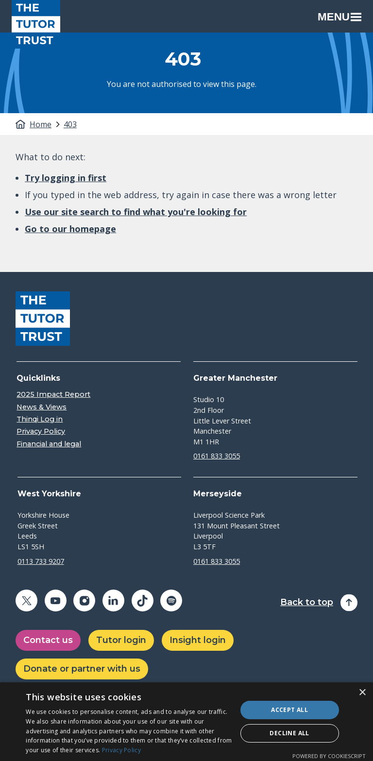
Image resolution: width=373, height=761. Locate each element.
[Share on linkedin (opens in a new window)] (113, 600)
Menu (339, 17)
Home (40, 124)
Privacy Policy (41, 431)
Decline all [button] (289, 733)
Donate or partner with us (81, 668)
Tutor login (121, 640)
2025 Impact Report (53, 394)
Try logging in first (65, 178)
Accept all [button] (289, 710)
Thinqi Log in (40, 419)
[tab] (46, 124)
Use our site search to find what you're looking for (136, 212)
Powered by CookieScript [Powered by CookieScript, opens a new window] (329, 756)
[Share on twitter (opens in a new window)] (26, 600)
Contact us (48, 640)
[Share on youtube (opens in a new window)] (56, 600)
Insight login (198, 640)
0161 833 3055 (216, 455)
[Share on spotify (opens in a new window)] (171, 600)
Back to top (306, 602)
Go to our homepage (70, 229)
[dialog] (186, 721)
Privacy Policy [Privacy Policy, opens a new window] (121, 750)
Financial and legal (49, 444)
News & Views (42, 407)
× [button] (362, 692)
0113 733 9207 (40, 561)
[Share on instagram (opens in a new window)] (84, 600)
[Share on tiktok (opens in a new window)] (142, 600)
